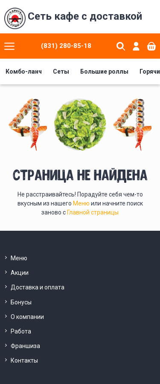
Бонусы (21, 302)
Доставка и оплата (37, 287)
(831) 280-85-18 (66, 46)
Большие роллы (104, 71)
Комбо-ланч (24, 71)
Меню (82, 203)
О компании (27, 316)
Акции (20, 272)
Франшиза (25, 345)
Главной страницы (93, 212)
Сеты (61, 71)
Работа (21, 331)
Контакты (24, 360)
